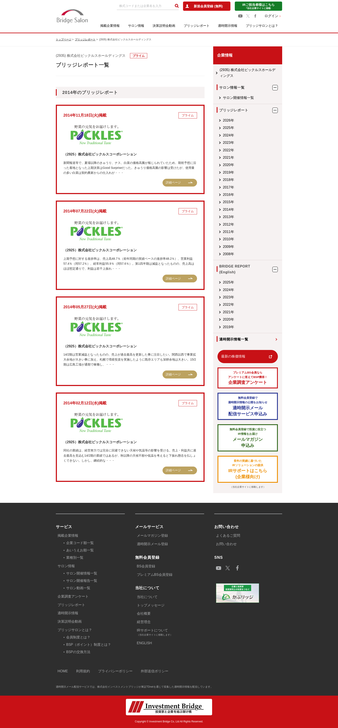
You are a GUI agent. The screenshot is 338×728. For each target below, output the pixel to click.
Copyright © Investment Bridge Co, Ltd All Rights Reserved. (169, 721)
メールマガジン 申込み (248, 437)
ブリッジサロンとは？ (262, 25)
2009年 (228, 246)
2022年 (228, 150)
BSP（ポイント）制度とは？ (88, 644)
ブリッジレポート (197, 25)
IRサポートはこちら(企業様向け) (248, 469)
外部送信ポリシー (154, 671)
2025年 (228, 128)
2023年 (228, 142)
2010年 (228, 239)
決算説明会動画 (164, 25)
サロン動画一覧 (78, 588)
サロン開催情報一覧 (238, 98)
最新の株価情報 (233, 356)
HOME (63, 671)
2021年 (228, 157)
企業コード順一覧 (80, 543)
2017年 (228, 187)
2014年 (228, 209)
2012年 (228, 224)
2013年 (228, 217)
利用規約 (83, 671)
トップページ (63, 39)
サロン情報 (136, 25)
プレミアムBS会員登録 (154, 574)
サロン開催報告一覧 (81, 580)
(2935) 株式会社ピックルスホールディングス (247, 72)
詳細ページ (173, 182)
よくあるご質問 (228, 535)
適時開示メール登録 (152, 544)
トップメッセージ (150, 605)
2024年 (228, 135)
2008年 (228, 254)
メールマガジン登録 (152, 535)
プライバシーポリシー (115, 671)
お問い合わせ (226, 544)
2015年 (228, 202)
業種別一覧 (74, 557)
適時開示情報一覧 (233, 339)
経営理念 (144, 622)
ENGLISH (144, 643)
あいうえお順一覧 (80, 550)
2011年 (228, 232)
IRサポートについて (170, 632)
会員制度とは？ (78, 637)
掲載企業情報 (110, 25)
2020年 (228, 165)
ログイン (271, 16)
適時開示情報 (227, 25)
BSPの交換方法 (78, 652)
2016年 (228, 194)
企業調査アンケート (248, 377)
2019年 (228, 172)
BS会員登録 (146, 566)
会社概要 (144, 613)
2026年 (228, 120)
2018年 (228, 180)
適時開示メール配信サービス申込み (248, 406)
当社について (147, 597)
